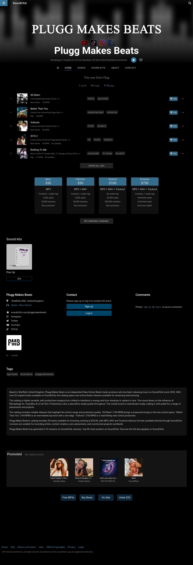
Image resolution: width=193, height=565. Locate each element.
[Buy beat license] (173, 99)
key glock (120, 153)
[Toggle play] (10, 99)
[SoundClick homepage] (20, 3)
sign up (147, 307)
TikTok (14, 329)
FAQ (13, 547)
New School (35, 102)
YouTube (15, 325)
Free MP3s (68, 497)
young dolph (93, 153)
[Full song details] (183, 99)
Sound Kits (98, 68)
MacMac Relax (59, 481)
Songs (82, 68)
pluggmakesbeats (44, 374)
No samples (56, 143)
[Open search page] (190, 3)
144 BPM (39, 116)
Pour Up (10, 272)
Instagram (16, 316)
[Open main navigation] (4, 3)
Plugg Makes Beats (19, 295)
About (115, 68)
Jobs (41, 547)
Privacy (71, 547)
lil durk (91, 126)
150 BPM (45, 102)
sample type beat (95, 112)
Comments (143, 295)
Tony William (134, 481)
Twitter (14, 320)
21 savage (107, 153)
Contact (130, 68)
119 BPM (39, 157)
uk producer (26, 374)
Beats (14, 305)
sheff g (91, 98)
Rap (32, 116)
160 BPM (45, 130)
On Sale (106, 497)
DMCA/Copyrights (56, 547)
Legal (81, 547)
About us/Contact (27, 547)
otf (89, 139)
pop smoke (103, 98)
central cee (112, 112)
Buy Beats (87, 497)
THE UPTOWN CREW (109, 481)
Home (68, 68)
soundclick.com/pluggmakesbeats (28, 312)
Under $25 (124, 497)
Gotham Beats (84, 481)
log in (158, 307)
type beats (12, 374)
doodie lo (102, 126)
